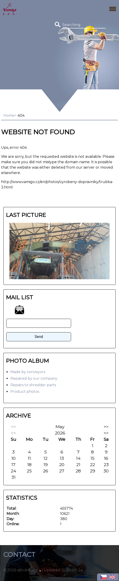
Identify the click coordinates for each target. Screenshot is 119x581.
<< (13, 426)
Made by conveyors (27, 372)
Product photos (24, 391)
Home (8, 115)
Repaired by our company (33, 378)
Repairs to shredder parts (33, 385)
